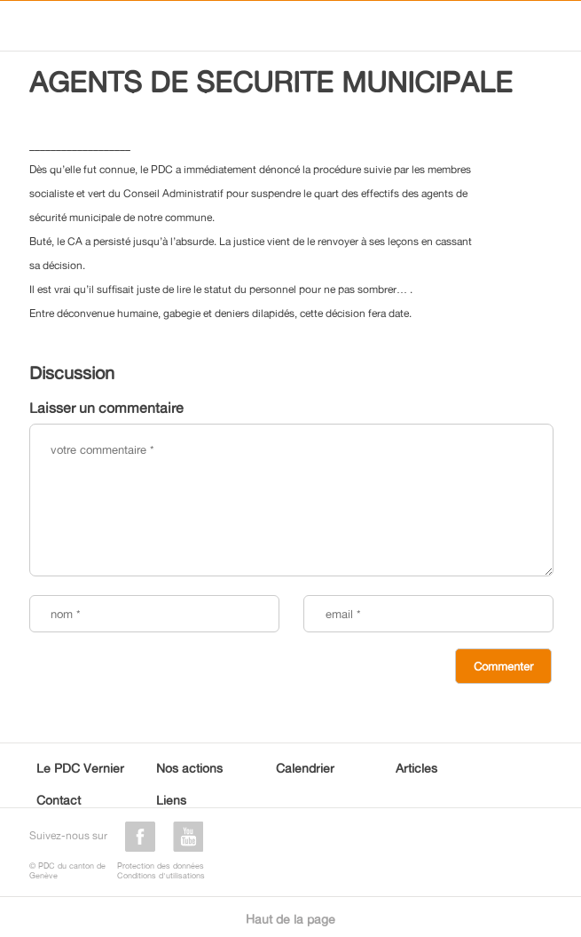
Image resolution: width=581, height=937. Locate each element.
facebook (140, 837)
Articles (416, 767)
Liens (171, 799)
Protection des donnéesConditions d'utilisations (161, 870)
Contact (58, 799)
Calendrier (305, 767)
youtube (188, 837)
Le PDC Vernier (80, 767)
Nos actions (189, 767)
